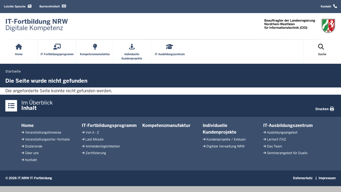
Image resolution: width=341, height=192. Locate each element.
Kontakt (329, 6)
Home (27, 125)
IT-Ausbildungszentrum (288, 125)
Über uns (32, 153)
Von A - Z (92, 132)
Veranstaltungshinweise (43, 132)
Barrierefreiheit (52, 6)
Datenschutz (302, 178)
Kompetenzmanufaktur (166, 125)
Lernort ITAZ (276, 139)
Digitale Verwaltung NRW (225, 146)
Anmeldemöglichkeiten (103, 146)
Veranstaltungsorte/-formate (47, 139)
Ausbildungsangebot (282, 132)
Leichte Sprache (17, 6)
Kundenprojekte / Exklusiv (226, 139)
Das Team (274, 146)
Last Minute (95, 139)
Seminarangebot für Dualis (287, 153)
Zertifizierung (96, 153)
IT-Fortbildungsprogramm (109, 125)
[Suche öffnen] (322, 52)
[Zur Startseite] (36, 24)
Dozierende (33, 146)
